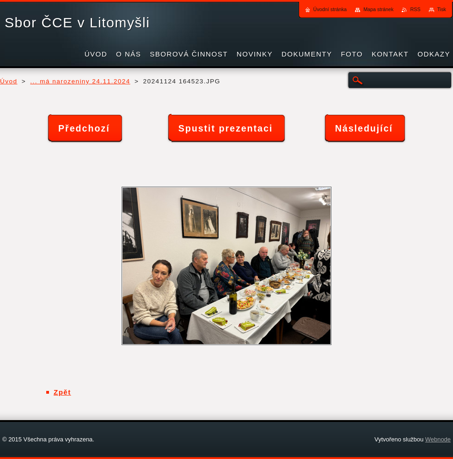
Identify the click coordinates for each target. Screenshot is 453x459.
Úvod (9, 81)
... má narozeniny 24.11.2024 (80, 81)
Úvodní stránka (330, 9)
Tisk (441, 9)
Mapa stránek (378, 9)
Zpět (62, 392)
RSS (415, 9)
